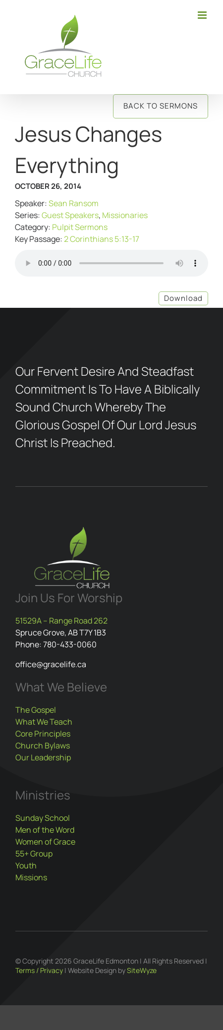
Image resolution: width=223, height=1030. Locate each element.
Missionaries (125, 215)
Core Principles (42, 733)
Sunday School (42, 817)
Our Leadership (43, 757)
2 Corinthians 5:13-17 (101, 238)
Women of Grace (45, 841)
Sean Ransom (74, 203)
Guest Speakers (70, 215)
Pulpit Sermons (80, 227)
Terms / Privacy (39, 970)
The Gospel (35, 709)
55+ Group (34, 853)
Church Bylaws (42, 745)
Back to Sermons (160, 106)
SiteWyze (142, 970)
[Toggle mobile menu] (203, 15)
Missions (31, 877)
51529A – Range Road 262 (61, 620)
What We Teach (43, 721)
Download (183, 298)
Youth (26, 865)
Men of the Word (44, 829)
